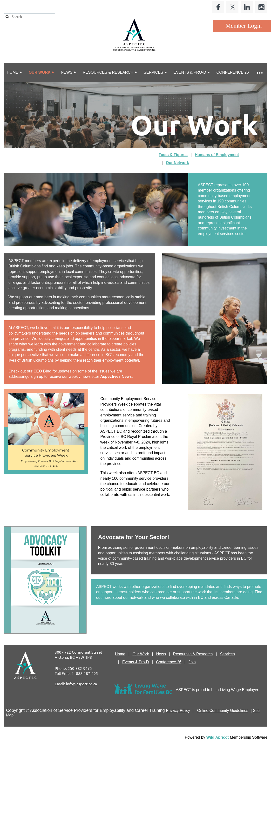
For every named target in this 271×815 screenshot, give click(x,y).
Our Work (141, 654)
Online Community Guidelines (222, 710)
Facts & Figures (173, 155)
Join (192, 662)
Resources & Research (193, 654)
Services (227, 654)
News (161, 654)
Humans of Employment (217, 155)
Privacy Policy (178, 710)
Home (120, 654)
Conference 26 (168, 662)
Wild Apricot (217, 737)
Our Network (177, 163)
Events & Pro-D (135, 662)
